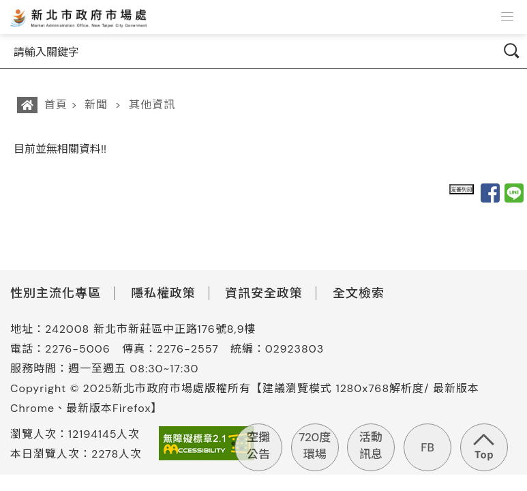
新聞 (96, 105)
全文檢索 (359, 293)
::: (8, 149)
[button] (507, 17)
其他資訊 (152, 105)
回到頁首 (484, 447)
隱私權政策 (163, 293)
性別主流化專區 (55, 293)
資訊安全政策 (264, 293)
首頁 (55, 105)
